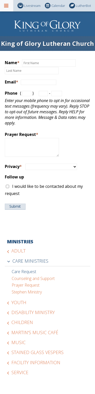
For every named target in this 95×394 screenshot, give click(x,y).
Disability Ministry (33, 312)
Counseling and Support (33, 278)
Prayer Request (21, 134)
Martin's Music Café (34, 332)
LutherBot (80, 6)
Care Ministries (30, 261)
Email (11, 82)
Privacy (13, 166)
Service (19, 372)
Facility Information (35, 362)
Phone (11, 93)
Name (12, 62)
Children (22, 322)
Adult (18, 251)
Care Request (24, 271)
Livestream (29, 6)
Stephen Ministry (27, 292)
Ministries (20, 241)
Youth (18, 302)
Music (18, 342)
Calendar (55, 6)
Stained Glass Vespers (37, 352)
